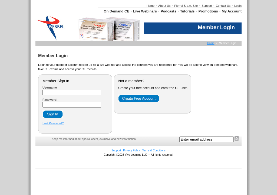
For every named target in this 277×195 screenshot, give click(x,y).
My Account (232, 11)
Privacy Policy (131, 150)
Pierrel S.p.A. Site (186, 5)
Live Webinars (145, 11)
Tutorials (187, 11)
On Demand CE (116, 11)
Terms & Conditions (154, 150)
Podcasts (168, 11)
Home (150, 5)
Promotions (208, 11)
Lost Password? (53, 123)
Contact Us (223, 5)
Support (207, 5)
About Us (164, 5)
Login (238, 5)
